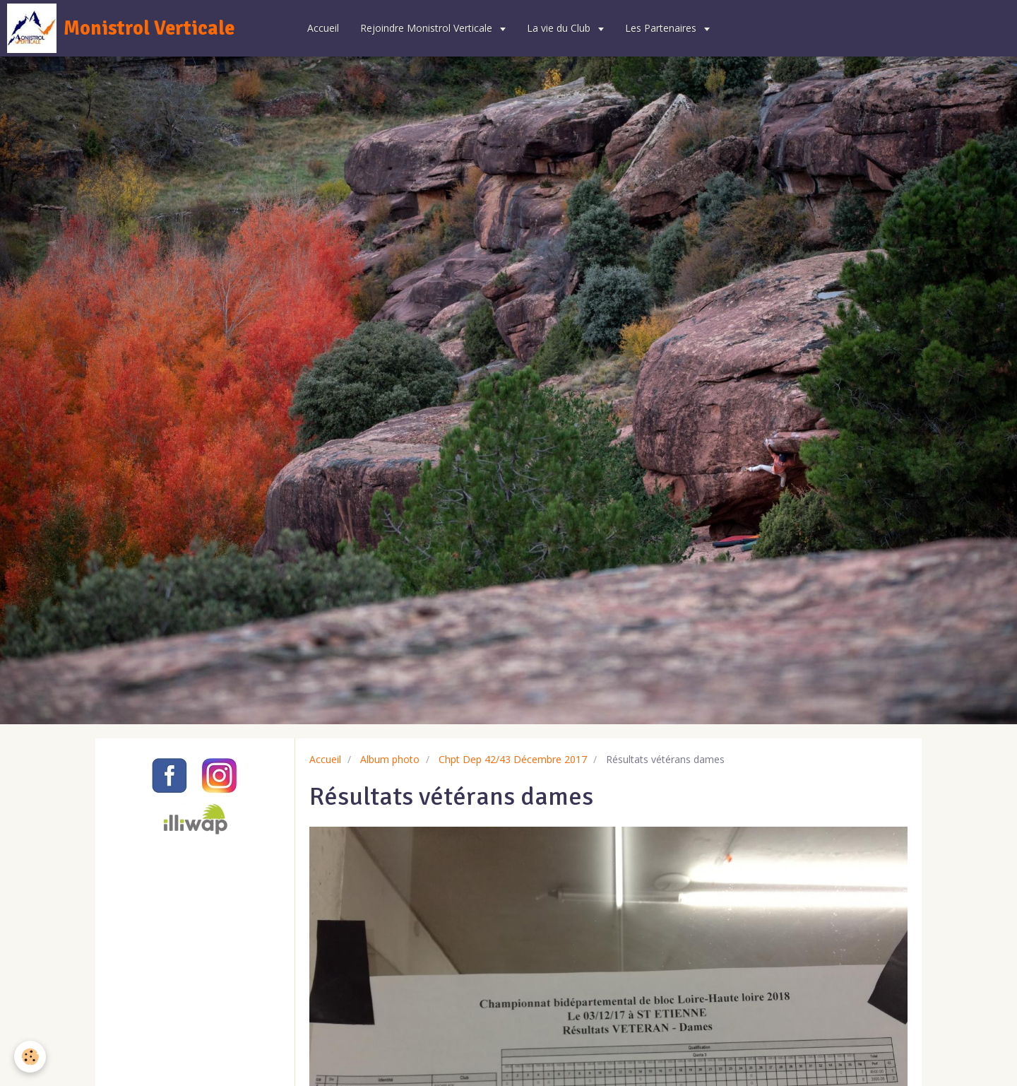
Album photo (390, 759)
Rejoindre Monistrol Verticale (427, 28)
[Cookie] (30, 1057)
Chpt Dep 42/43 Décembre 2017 (513, 759)
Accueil (323, 28)
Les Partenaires (662, 28)
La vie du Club (560, 28)
